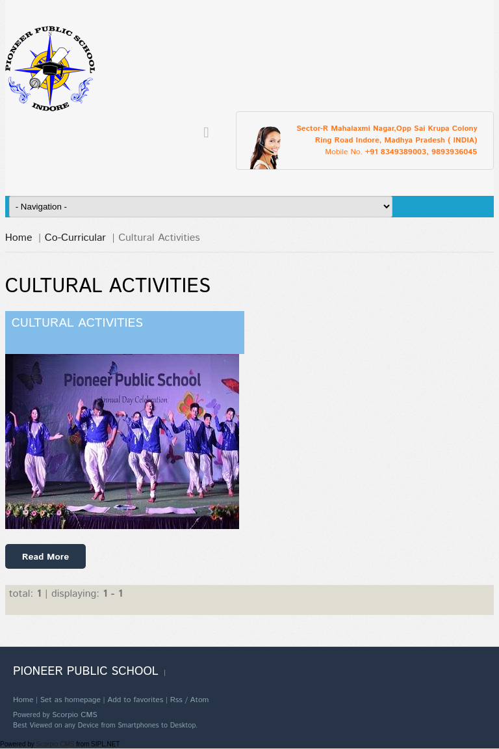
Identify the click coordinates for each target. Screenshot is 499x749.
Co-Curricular (75, 237)
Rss (176, 699)
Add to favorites (135, 699)
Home (18, 237)
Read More (46, 557)
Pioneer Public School (86, 671)
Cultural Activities (77, 323)
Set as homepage (70, 699)
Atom (199, 699)
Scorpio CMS (74, 714)
